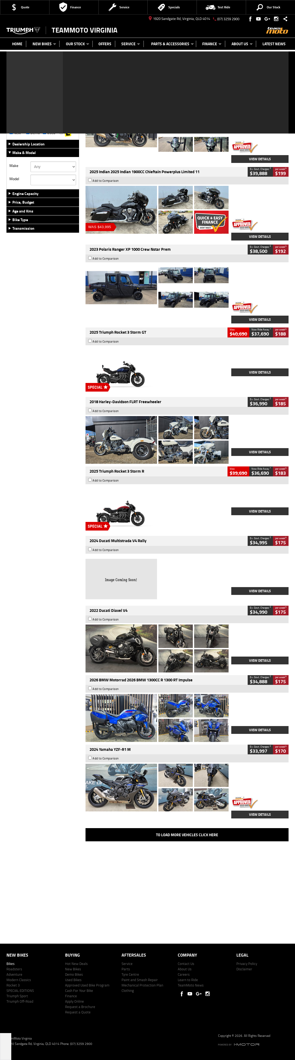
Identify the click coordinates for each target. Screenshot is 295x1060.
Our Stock (77, 44)
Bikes (10, 963)
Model (14, 178)
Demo (33, 132)
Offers (104, 44)
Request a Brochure (80, 1006)
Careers (184, 974)
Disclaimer (244, 969)
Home (17, 44)
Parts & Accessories (172, 44)
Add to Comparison (106, 103)
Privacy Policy (246, 963)
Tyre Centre (130, 974)
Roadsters (14, 969)
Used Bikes (73, 979)
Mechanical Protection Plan (142, 985)
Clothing (128, 990)
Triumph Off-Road (19, 1001)
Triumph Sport (17, 996)
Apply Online (74, 1001)
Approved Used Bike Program (87, 985)
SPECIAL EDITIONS (20, 990)
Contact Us (186, 963)
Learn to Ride (188, 979)
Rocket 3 (13, 985)
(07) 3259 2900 (228, 19)
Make (13, 165)
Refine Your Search (26, 78)
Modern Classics (18, 979)
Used (49, 132)
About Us (242, 44)
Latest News (274, 44)
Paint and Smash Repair (140, 979)
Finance (212, 44)
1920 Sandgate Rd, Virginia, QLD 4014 (179, 18)
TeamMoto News (191, 985)
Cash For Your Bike (79, 990)
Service (130, 44)
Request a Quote (78, 1012)
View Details (260, 159)
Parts (126, 969)
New (15, 132)
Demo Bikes (74, 974)
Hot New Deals (76, 963)
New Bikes (44, 44)
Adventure (14, 974)
